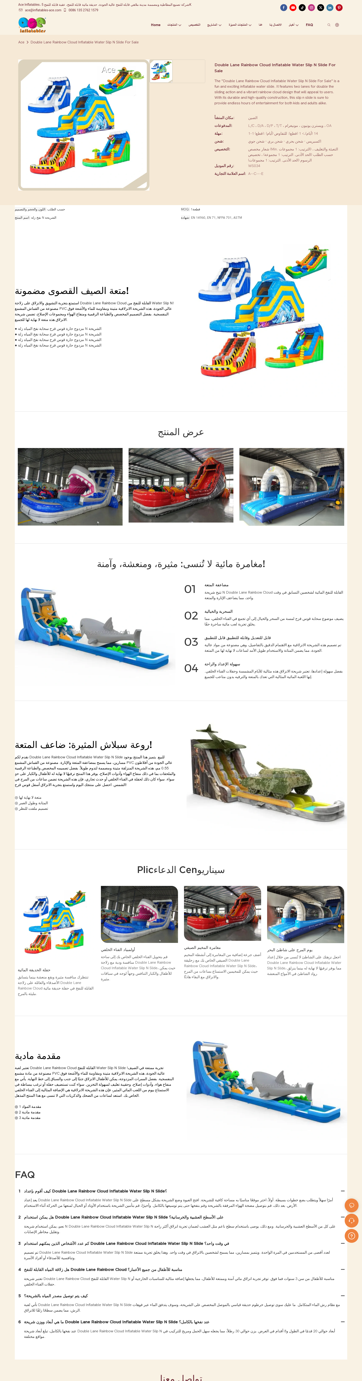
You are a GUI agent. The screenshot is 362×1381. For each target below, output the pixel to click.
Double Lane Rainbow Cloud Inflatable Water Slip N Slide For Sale (84, 42)
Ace (21, 42)
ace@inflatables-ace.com (40, 10)
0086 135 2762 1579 (80, 10)
